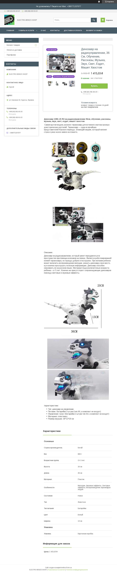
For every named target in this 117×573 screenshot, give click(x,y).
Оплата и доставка (14, 50)
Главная (10, 30)
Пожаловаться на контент (56, 570)
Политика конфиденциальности (77, 570)
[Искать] (94, 20)
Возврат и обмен (94, 30)
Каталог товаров (13, 45)
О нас (43, 30)
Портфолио (11, 55)
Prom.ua (69, 567)
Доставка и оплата (73, 30)
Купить (94, 86)
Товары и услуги (26, 30)
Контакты (55, 30)
